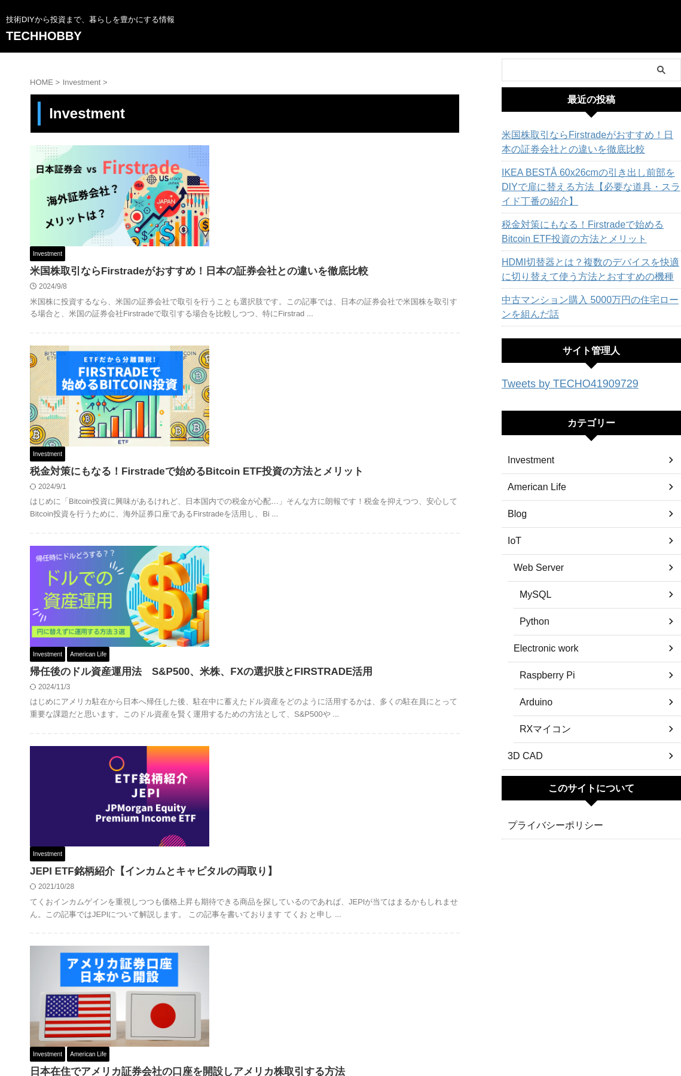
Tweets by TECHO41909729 (559, 383)
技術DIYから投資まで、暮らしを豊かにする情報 (340, 1023)
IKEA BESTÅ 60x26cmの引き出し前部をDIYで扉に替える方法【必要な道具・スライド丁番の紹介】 (589, 187)
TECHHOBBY (44, 35)
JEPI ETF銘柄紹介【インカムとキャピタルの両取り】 (334, 569)
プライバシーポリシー (549, 824)
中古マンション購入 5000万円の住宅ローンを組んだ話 (587, 307)
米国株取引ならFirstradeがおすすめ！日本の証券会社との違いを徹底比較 (589, 142)
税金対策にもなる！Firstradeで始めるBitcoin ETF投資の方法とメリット (585, 232)
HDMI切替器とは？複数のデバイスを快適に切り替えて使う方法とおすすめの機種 (588, 270)
